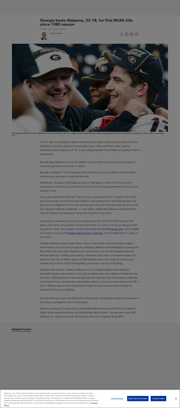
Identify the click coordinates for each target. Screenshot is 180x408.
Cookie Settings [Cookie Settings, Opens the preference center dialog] (117, 398)
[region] (90, 399)
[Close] (176, 398)
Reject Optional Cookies (137, 398)
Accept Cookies (158, 398)
